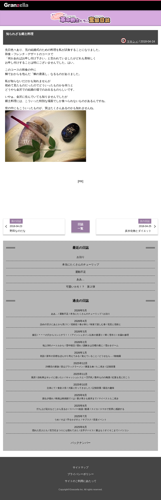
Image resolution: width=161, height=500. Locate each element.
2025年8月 (80, 405)
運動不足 (80, 271)
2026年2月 (80, 342)
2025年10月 (80, 384)
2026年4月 (80, 321)
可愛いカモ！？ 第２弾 (80, 286)
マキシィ (132, 41)
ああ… (80, 279)
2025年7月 (80, 416)
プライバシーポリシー (80, 474)
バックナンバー (81, 442)
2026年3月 (80, 331)
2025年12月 (80, 363)
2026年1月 (80, 352)
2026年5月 (80, 310)
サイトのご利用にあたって (80, 481)
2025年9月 (80, 395)
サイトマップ (80, 467)
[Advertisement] (80, 196)
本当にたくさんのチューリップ (80, 264)
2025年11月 (80, 374)
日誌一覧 (80, 226)
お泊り (80, 257)
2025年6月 (80, 427)
